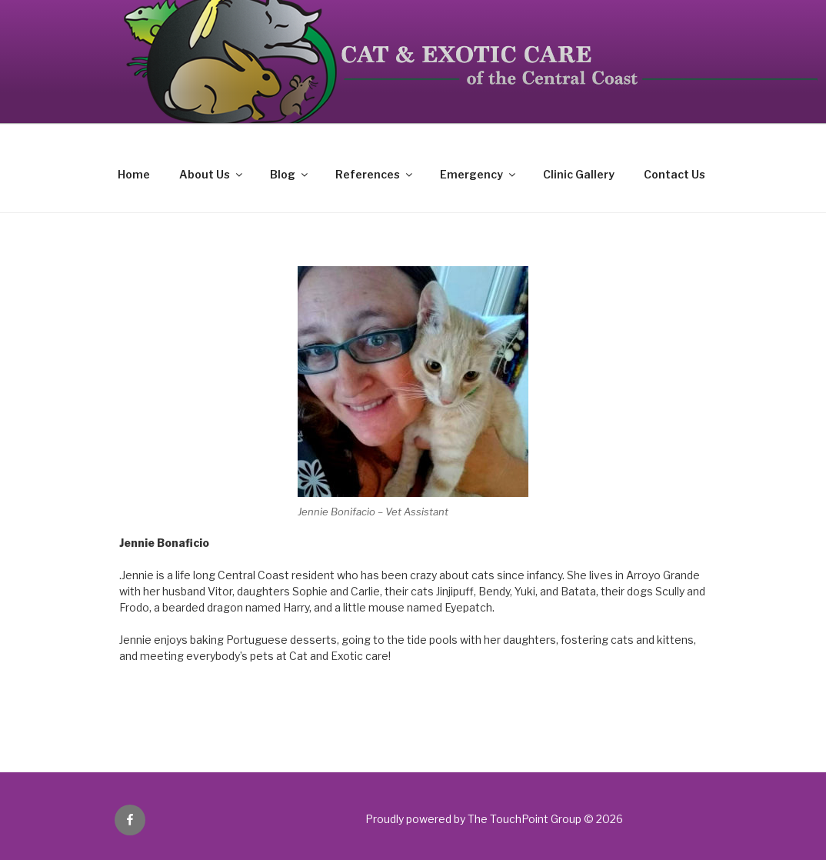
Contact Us (674, 174)
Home (134, 174)
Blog (290, 174)
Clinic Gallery (579, 174)
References (375, 174)
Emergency (479, 174)
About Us (212, 174)
